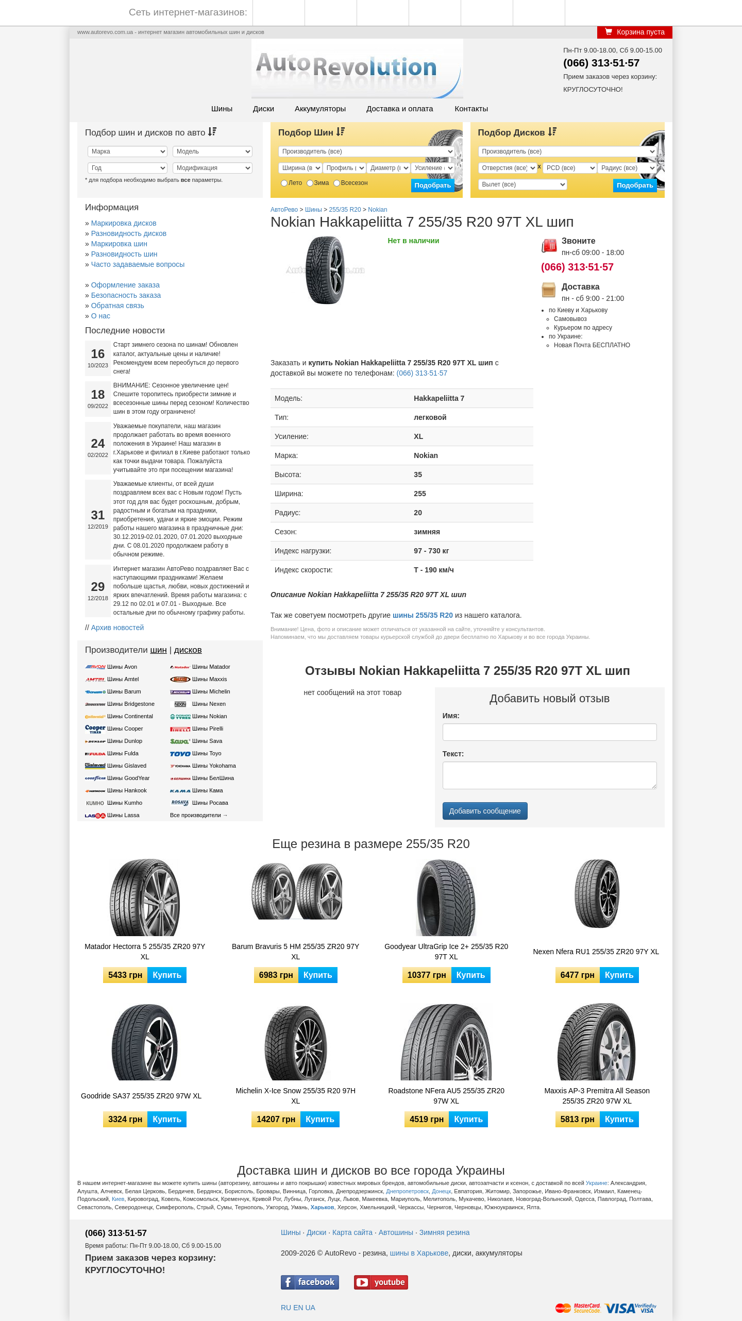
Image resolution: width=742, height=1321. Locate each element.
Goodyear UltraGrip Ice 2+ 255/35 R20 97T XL (446, 951)
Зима (318, 183)
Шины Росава (210, 803)
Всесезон (350, 183)
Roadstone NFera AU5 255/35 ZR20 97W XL (446, 1096)
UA (310, 1307)
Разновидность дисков (128, 233)
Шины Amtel (123, 679)
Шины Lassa (123, 815)
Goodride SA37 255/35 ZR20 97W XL (141, 1096)
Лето (291, 183)
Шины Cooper (125, 728)
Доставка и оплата (399, 108)
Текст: (453, 754)
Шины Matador (211, 667)
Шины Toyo (207, 753)
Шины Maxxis (209, 679)
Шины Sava (207, 741)
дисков (188, 650)
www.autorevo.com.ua (105, 32)
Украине (597, 1183)
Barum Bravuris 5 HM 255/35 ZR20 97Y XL (295, 951)
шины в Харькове (419, 1253)
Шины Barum (124, 691)
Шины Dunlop (124, 741)
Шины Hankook (127, 790)
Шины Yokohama (214, 766)
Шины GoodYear (128, 778)
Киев (118, 1199)
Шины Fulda (123, 753)
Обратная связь (117, 305)
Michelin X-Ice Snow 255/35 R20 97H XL (295, 1096)
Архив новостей (117, 627)
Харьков (322, 1207)
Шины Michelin (211, 691)
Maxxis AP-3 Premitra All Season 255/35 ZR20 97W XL (597, 1096)
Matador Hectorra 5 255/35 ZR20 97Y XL (145, 951)
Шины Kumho (124, 803)
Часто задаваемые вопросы (138, 264)
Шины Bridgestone (131, 704)
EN (298, 1307)
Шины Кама (207, 790)
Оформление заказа (125, 285)
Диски (263, 108)
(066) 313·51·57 (601, 63)
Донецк (441, 1191)
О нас (100, 316)
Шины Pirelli (207, 728)
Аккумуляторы (320, 108)
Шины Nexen (209, 704)
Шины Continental (130, 716)
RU (286, 1307)
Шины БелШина (213, 778)
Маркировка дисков (124, 223)
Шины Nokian (209, 716)
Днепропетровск (407, 1191)
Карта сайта (352, 1232)
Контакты (471, 108)
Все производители (195, 815)
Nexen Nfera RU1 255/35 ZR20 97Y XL (596, 951)
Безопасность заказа (126, 295)
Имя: (451, 716)
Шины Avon (122, 667)
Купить (167, 975)
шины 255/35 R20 (423, 615)
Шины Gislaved (126, 766)
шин (158, 650)
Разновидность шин (124, 254)
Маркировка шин (119, 244)
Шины (221, 108)
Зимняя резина (444, 1232)
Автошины (396, 1232)
